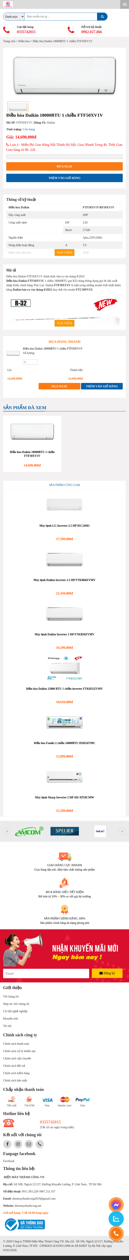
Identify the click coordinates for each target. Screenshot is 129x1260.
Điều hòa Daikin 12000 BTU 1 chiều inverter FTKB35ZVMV (64, 688)
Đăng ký (107, 973)
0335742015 (26, 32)
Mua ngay (64, 166)
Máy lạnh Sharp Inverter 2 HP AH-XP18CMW (64, 797)
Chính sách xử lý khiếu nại (19, 1051)
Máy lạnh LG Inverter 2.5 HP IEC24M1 (64, 525)
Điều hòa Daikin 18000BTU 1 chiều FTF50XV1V (53, 348)
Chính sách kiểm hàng (16, 1073)
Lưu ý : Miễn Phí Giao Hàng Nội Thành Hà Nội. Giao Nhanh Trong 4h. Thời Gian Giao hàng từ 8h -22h (64, 147)
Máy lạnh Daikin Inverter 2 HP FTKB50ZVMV (64, 634)
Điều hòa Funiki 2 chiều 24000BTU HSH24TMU (64, 743)
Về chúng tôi (11, 996)
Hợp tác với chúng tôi (16, 1003)
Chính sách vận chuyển (17, 1058)
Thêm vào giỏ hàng (64, 178)
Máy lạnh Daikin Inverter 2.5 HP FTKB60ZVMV (65, 580)
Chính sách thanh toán (16, 1043)
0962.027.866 (91, 32)
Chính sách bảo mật (15, 1080)
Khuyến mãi (10, 1018)
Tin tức (7, 1026)
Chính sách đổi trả (14, 1065)
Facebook (8, 1161)
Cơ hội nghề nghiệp (15, 1011)
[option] (64, 75)
